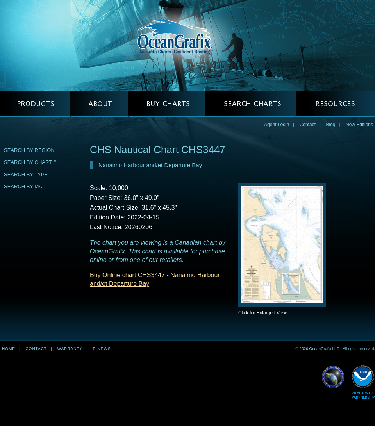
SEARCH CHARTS (250, 104)
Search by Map (25, 186)
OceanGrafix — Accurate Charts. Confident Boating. (187, 45)
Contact (308, 124)
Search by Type (26, 174)
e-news (102, 349)
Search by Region (29, 150)
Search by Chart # (30, 162)
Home (8, 349)
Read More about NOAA (363, 382)
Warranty (69, 349)
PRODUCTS (35, 104)
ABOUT (99, 104)
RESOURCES (335, 104)
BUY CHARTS (166, 104)
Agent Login (276, 124)
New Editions (359, 124)
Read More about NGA (333, 377)
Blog (330, 124)
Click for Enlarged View (262, 312)
